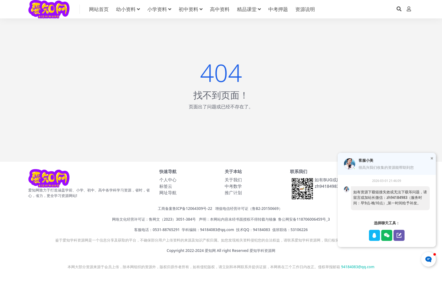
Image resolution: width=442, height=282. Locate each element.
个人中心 (167, 180)
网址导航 (167, 192)
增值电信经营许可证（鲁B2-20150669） (248, 208)
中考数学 (233, 186)
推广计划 (233, 192)
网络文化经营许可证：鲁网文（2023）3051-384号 (154, 219)
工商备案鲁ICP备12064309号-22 (185, 208)
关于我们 (233, 180)
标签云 (165, 186)
